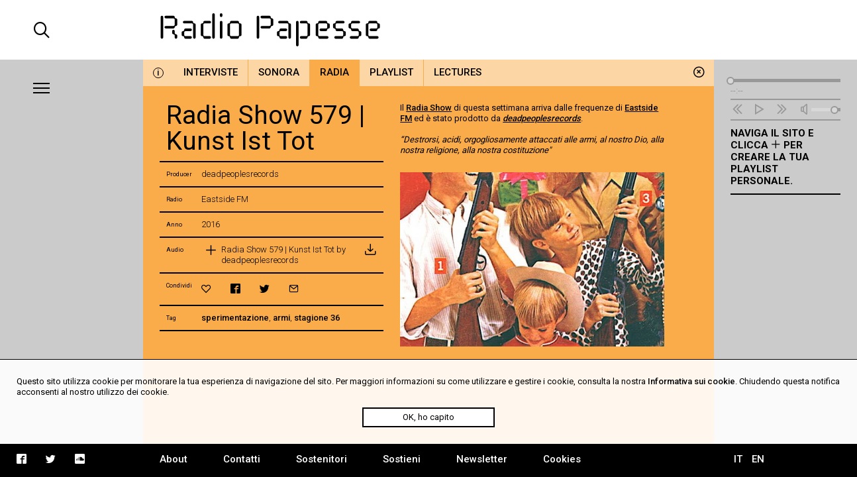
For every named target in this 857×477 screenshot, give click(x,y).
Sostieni (402, 459)
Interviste (210, 72)
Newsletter (481, 459)
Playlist (391, 72)
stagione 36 (317, 318)
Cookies (562, 459)
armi (281, 318)
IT (738, 459)
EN (758, 459)
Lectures (457, 72)
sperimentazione (235, 318)
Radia (334, 72)
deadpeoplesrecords (542, 118)
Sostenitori (321, 459)
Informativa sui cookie (691, 381)
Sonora (278, 72)
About (173, 459)
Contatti (241, 459)
